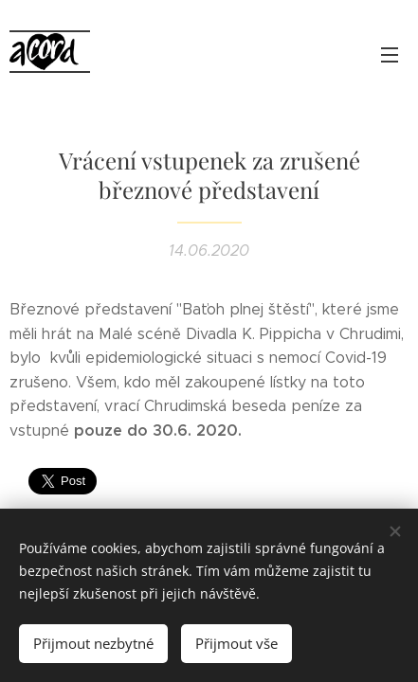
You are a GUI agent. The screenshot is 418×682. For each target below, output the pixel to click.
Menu (389, 55)
